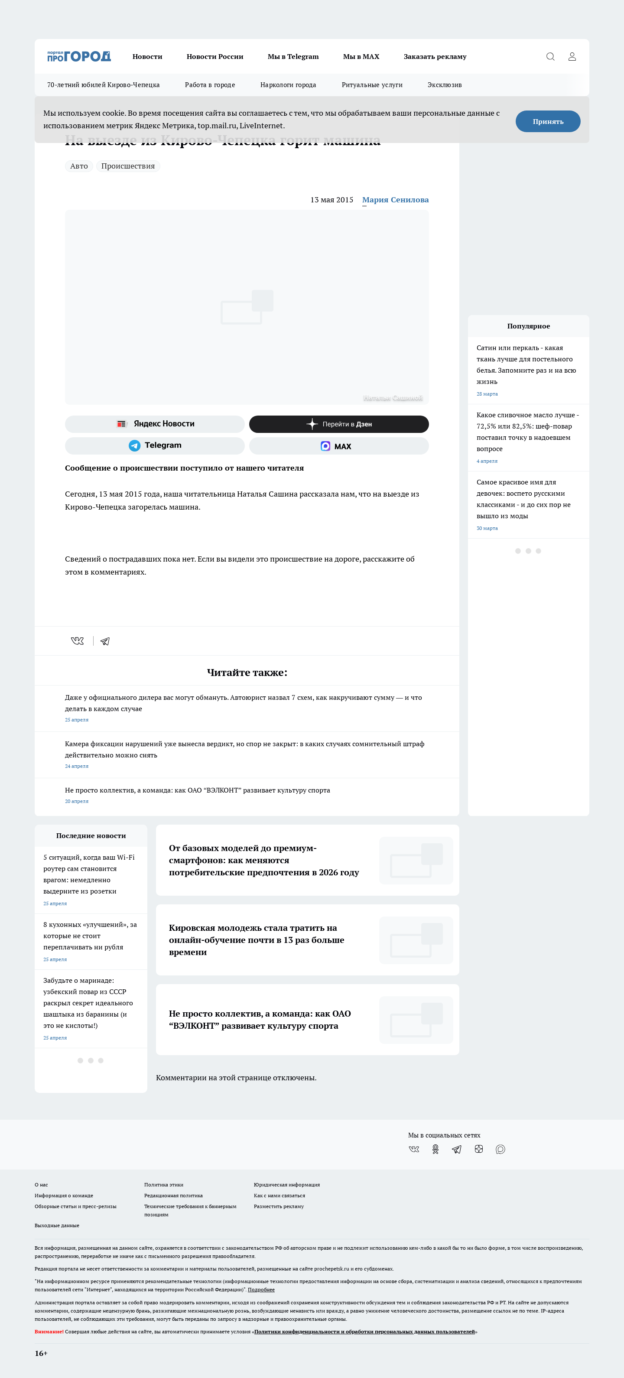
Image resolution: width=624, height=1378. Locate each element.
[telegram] (108, 641)
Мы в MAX (361, 56)
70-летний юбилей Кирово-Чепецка (103, 85)
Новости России (215, 56)
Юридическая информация (287, 1184)
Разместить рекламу (279, 1206)
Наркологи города (288, 85)
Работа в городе (210, 85)
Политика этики (163, 1184)
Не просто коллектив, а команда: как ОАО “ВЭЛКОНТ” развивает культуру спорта (247, 796)
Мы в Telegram (293, 56)
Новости (147, 56)
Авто (79, 166)
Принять (548, 121)
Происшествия (128, 166)
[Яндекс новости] (155, 424)
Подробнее (261, 1289)
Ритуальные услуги (372, 85)
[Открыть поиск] (550, 56)
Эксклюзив (445, 85)
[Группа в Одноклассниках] (435, 1149)
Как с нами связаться (279, 1195)
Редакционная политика (173, 1195)
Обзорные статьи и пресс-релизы (76, 1206)
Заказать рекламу (435, 56)
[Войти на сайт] (572, 56)
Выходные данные (57, 1225)
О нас (41, 1184)
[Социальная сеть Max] (339, 446)
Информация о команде (64, 1195)
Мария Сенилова (395, 200)
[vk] (78, 641)
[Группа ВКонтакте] (414, 1149)
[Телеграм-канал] (155, 446)
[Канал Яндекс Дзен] (339, 424)
